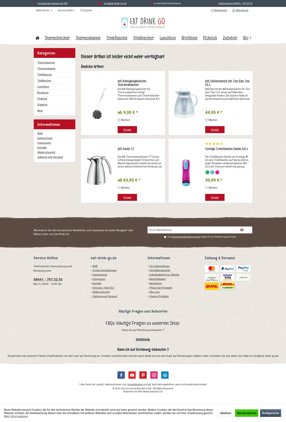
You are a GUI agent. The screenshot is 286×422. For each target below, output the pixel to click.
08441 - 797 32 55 (48, 279)
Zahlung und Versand (50, 157)
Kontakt (42, 147)
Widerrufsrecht (46, 152)
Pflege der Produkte (160, 287)
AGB (40, 133)
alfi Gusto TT (126, 149)
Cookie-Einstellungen (104, 270)
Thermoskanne (46, 68)
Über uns (154, 292)
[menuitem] (241, 10)
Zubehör (42, 104)
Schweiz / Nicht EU (103, 287)
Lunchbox (43, 86)
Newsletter (155, 283)
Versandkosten (135, 384)
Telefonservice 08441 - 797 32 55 (235, 3)
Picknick (42, 98)
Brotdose (43, 92)
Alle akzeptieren (246, 413)
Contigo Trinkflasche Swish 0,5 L (226, 149)
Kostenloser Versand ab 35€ (52, 3)
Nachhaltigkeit (157, 279)
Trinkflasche (44, 74)
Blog (40, 110)
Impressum (44, 143)
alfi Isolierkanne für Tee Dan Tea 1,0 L (227, 82)
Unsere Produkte (159, 296)
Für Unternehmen (159, 266)
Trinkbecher (44, 80)
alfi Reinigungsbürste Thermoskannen (132, 82)
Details (127, 129)
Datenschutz (45, 138)
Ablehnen (225, 413)
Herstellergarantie (159, 270)
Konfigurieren (270, 413)
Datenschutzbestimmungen (186, 236)
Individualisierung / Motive (164, 274)
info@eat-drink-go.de (115, 3)
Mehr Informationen (16, 416)
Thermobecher (46, 62)
